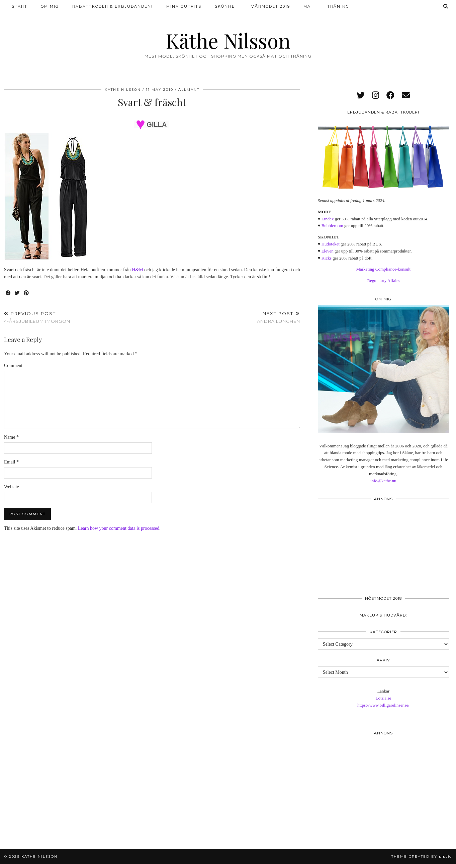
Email (11, 461)
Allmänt (188, 89)
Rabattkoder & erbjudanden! (112, 6)
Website (11, 486)
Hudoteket (331, 243)
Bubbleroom (332, 225)
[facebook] (390, 95)
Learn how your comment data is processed (118, 528)
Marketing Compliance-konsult (383, 269)
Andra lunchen (278, 317)
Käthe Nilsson (228, 40)
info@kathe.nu (383, 480)
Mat (308, 6)
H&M (137, 269)
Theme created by (421, 856)
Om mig (50, 6)
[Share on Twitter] (17, 293)
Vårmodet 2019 (270, 6)
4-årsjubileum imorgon (37, 317)
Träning (338, 6)
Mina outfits (183, 6)
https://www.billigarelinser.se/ (383, 705)
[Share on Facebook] (8, 293)
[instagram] (375, 95)
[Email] (406, 95)
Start (19, 6)
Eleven (328, 251)
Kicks (327, 258)
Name (11, 437)
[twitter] (361, 95)
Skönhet (226, 6)
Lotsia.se (383, 698)
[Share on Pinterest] (26, 293)
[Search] (446, 6)
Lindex (328, 218)
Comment (13, 365)
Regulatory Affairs (383, 280)
